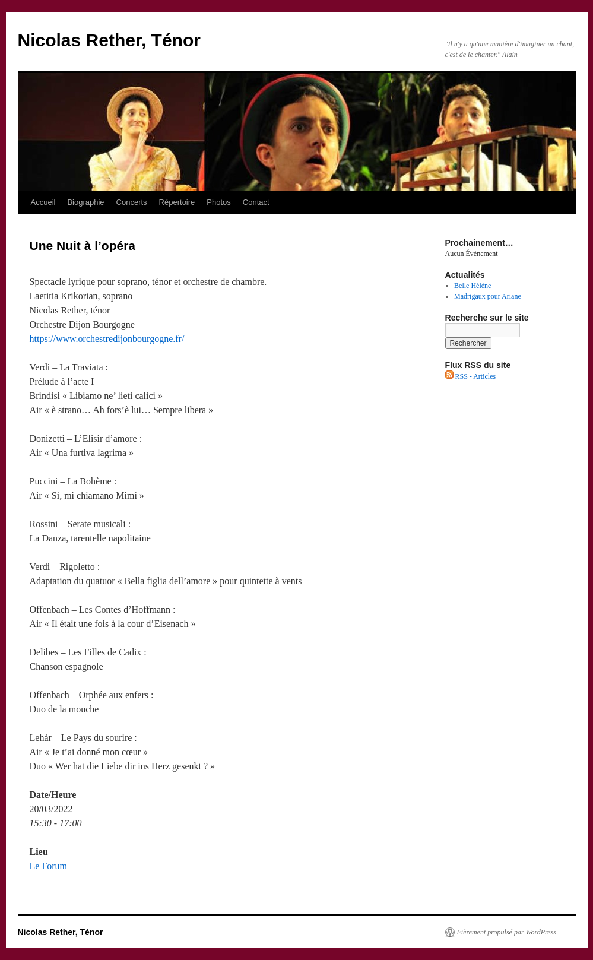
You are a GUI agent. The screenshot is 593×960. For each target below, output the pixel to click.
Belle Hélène (472, 285)
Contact (256, 202)
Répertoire (177, 202)
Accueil (43, 202)
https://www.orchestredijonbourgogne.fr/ (107, 339)
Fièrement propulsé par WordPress (506, 932)
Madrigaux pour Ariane (487, 296)
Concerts (131, 202)
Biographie (85, 202)
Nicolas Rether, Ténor (109, 40)
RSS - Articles (470, 376)
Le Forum (49, 866)
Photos (218, 202)
